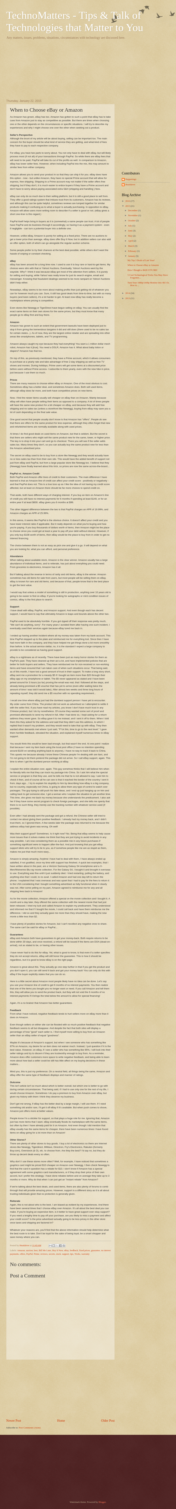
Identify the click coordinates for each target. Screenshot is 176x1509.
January (132, 256)
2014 (127, 293)
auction (29, 1250)
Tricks (77, 1254)
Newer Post (13, 1420)
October (132, 220)
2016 (127, 201)
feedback (74, 1250)
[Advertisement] (88, 69)
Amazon (21, 1250)
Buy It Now (57, 1250)
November (133, 215)
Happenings (130, 179)
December (133, 210)
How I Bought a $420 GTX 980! (142, 270)
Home (61, 1420)
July (130, 225)
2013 (127, 298)
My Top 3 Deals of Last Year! (141, 260)
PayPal (29, 1254)
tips (71, 1254)
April (130, 241)
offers (22, 1254)
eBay (66, 1250)
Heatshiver (130, 184)
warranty (85, 1254)
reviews (43, 1254)
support (65, 1254)
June (130, 230)
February (132, 251)
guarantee (95, 1250)
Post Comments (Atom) (30, 1427)
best (36, 1250)
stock (58, 1254)
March (131, 246)
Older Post (108, 1420)
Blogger (102, 1502)
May (130, 236)
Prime (36, 1254)
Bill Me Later (45, 1250)
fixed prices (84, 1250)
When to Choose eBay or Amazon (143, 265)
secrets (52, 1254)
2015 (127, 206)
